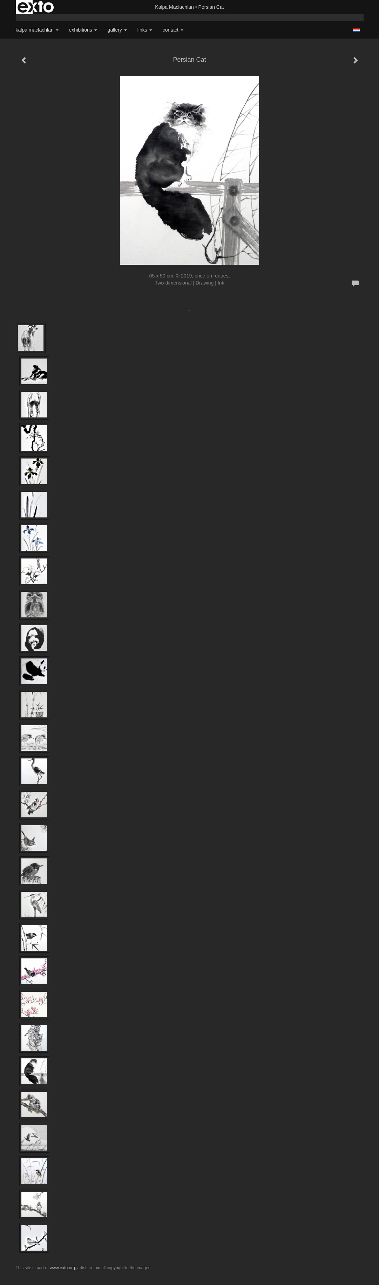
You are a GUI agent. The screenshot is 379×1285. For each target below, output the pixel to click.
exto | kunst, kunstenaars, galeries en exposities (35, 7)
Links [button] (144, 30)
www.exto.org (62, 1267)
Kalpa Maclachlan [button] (37, 30)
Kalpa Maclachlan (174, 7)
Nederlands (356, 30)
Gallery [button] (117, 30)
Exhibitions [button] (83, 30)
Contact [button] (173, 30)
